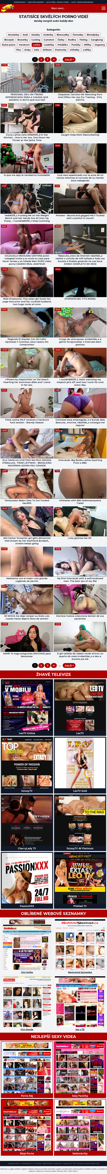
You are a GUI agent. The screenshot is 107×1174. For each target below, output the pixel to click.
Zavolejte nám (67, 1163)
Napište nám (57, 1163)
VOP (74, 1163)
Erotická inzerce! (19, 2)
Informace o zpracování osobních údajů (88, 1163)
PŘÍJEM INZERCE (47, 1163)
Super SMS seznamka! (35, 2)
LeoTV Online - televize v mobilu (57, 2)
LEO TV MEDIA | (37, 1163)
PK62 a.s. (17, 1163)
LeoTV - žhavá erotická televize (82, 2)
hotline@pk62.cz (26, 1163)
